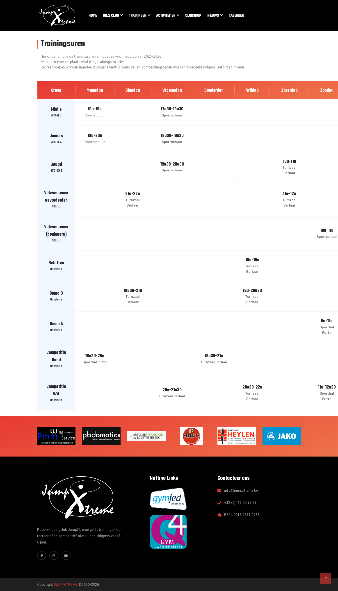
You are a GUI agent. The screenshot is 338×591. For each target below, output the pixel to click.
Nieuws (213, 16)
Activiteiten (165, 16)
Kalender (236, 16)
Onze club (111, 16)
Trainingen (137, 16)
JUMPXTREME (66, 584)
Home (93, 16)
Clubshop (193, 16)
